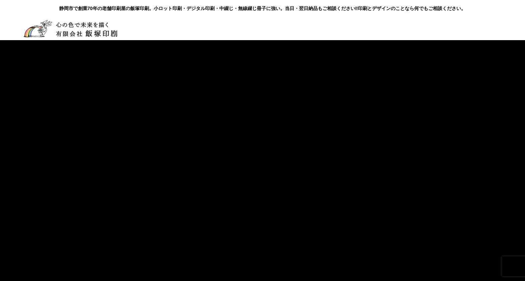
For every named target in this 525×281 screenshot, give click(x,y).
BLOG (287, 28)
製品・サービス (200, 28)
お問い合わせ (327, 28)
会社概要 (154, 28)
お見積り (370, 28)
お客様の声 (249, 28)
